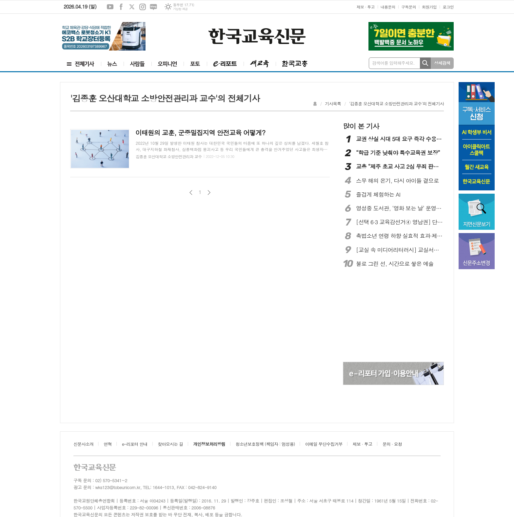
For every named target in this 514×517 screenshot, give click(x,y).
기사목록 (333, 103)
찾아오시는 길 (170, 444)
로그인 (448, 7)
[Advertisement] (393, 316)
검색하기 (425, 63)
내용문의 (388, 7)
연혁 (107, 444)
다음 (209, 192)
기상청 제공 (180, 9)
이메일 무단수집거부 (324, 444)
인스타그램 (143, 7)
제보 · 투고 (366, 7)
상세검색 (442, 63)
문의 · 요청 (392, 444)
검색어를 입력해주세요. (393, 63)
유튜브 (110, 7)
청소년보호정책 (265, 444)
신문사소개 (83, 444)
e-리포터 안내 (135, 444)
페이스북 (121, 7)
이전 (191, 192)
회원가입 (429, 7)
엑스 (132, 7)
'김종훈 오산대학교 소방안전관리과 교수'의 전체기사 (396, 103)
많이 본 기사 (361, 126)
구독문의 (408, 7)
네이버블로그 (153, 7)
